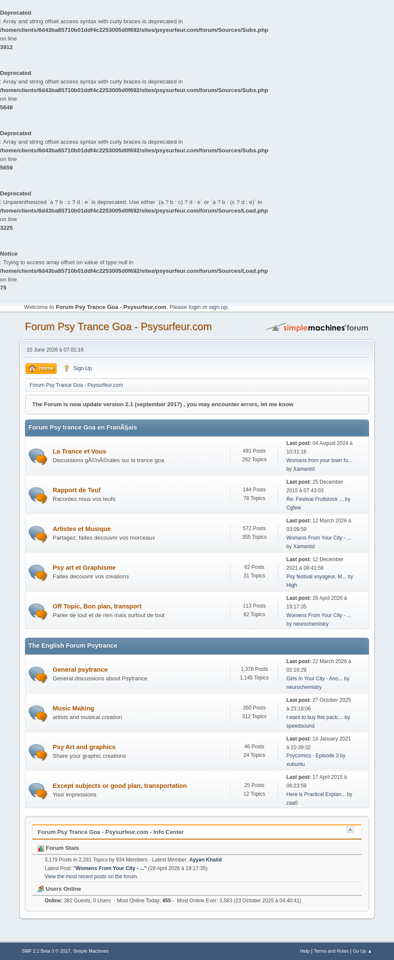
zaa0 (292, 803)
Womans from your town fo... (319, 460)
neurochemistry (311, 624)
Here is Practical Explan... (315, 794)
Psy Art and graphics (84, 747)
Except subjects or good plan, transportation (120, 785)
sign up (218, 307)
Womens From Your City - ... (318, 538)
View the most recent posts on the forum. (92, 877)
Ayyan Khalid (205, 860)
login (195, 307)
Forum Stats (58, 848)
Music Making (73, 708)
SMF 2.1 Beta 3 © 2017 (46, 951)
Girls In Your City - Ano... (314, 679)
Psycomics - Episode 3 (312, 756)
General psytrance (80, 669)
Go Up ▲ (362, 951)
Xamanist (304, 469)
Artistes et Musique (82, 528)
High (291, 585)
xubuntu (295, 764)
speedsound (300, 726)
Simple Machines (90, 951)
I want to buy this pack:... (314, 717)
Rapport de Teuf (77, 490)
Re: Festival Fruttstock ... (315, 499)
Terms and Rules (331, 951)
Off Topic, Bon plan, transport (97, 606)
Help (305, 951)
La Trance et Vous (79, 451)
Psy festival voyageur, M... (316, 577)
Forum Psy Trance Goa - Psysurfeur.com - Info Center (111, 832)
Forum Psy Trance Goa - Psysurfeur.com (118, 326)
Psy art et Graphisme (84, 567)
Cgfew (293, 508)
